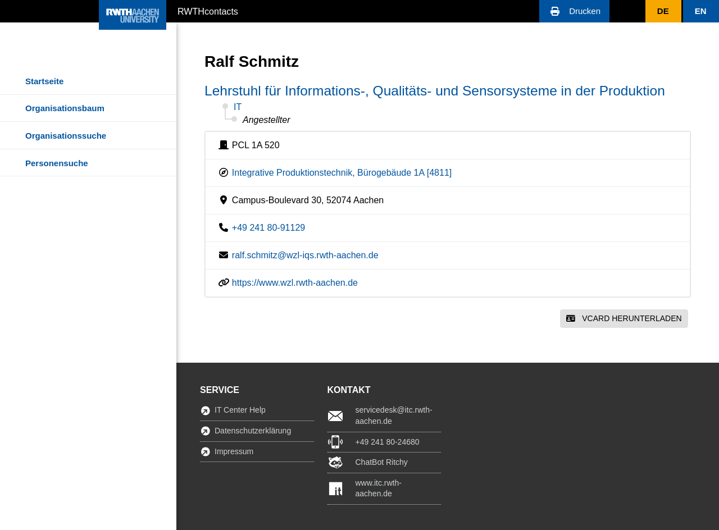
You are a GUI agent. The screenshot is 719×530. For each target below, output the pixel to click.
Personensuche (56, 163)
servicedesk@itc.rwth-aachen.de (394, 415)
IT (238, 107)
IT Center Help (240, 409)
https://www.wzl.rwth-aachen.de (295, 282)
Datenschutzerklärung (253, 430)
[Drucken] (574, 11)
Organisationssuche (65, 135)
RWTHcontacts (208, 11)
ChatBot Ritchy (382, 462)
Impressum (234, 451)
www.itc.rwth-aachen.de (379, 488)
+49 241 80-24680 (388, 441)
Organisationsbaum (64, 108)
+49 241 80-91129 (268, 227)
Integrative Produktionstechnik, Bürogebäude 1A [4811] (342, 172)
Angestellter (266, 120)
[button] (574, 11)
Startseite (44, 81)
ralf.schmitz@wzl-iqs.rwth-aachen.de (305, 255)
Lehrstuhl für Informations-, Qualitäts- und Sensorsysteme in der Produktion (434, 90)
